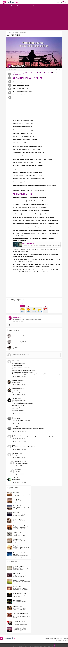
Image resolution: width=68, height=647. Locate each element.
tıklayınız (51, 646)
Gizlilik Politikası (49, 638)
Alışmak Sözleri (37, 159)
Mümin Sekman (55, 227)
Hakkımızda (56, 638)
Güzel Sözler (55, 73)
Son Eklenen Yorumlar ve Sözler (36, 5)
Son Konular (23, 5)
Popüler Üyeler (14, 5)
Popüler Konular (5, 5)
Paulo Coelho (48, 159)
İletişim (66, 638)
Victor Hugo (39, 175)
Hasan (39, 152)
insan (52, 217)
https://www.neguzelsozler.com (37, 185)
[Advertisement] (34, 18)
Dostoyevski (55, 230)
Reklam (61, 638)
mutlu (36, 172)
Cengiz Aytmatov (44, 204)
